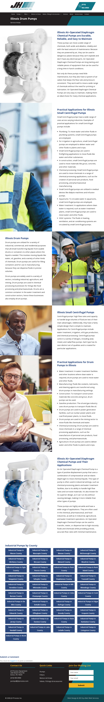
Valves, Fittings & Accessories (52, 14)
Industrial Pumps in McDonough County (88, 551)
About (71, 14)
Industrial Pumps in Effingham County (40, 611)
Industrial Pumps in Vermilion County (16, 586)
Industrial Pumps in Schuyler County (40, 577)
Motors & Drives (36, 14)
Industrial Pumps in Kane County (64, 620)
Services (65, 14)
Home (13, 14)
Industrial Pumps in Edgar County (88, 603)
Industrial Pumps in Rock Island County (88, 569)
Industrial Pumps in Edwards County (16, 611)
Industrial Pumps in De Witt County (16, 603)
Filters (26, 14)
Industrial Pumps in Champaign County (40, 594)
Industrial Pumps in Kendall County (16, 628)
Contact (86, 14)
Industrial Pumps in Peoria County (40, 569)
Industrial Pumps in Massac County (64, 551)
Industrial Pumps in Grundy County (64, 611)
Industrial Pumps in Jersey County (16, 620)
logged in (13, 661)
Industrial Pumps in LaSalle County (64, 628)
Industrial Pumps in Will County (64, 586)
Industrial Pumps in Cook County (88, 594)
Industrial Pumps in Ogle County (16, 569)
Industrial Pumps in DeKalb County (40, 603)
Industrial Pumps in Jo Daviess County (40, 620)
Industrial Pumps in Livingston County (88, 628)
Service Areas (79, 14)
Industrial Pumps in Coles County (64, 594)
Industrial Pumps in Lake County (40, 628)
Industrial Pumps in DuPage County (64, 603)
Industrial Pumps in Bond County (16, 637)
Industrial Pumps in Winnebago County (88, 586)
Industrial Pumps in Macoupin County (40, 551)
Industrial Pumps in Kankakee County (88, 620)
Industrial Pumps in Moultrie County (88, 560)
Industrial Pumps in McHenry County (16, 560)
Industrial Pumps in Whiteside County (40, 586)
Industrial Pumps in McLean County (40, 560)
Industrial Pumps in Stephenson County (64, 577)
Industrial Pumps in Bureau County (16, 594)
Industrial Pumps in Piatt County (64, 569)
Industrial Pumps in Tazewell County (88, 577)
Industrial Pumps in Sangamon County (16, 577)
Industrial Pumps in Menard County (64, 560)
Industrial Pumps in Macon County (16, 551)
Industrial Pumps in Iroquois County (88, 611)
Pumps (19, 14)
